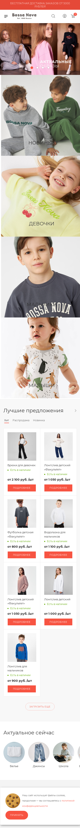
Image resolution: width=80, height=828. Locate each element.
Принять (16, 815)
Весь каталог (75, 410)
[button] (32, 67)
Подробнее (22, 487)
